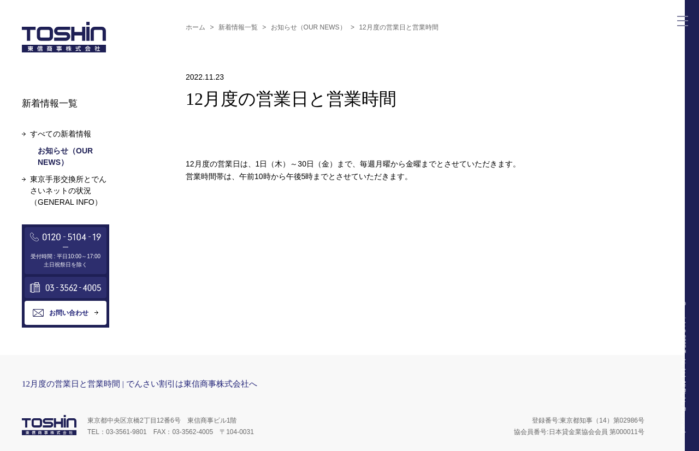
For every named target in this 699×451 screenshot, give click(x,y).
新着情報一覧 (238, 27)
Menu (684, 17)
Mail (682, 46)
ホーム (195, 27)
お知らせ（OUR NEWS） (308, 27)
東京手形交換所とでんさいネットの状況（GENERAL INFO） (68, 190)
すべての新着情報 (60, 133)
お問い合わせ (68, 313)
